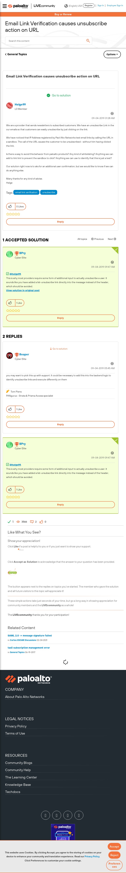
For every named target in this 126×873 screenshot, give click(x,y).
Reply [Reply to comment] (60, 318)
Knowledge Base (18, 785)
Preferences (114, 865)
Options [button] (111, 54)
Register (89, 5)
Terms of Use (15, 733)
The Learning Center (21, 777)
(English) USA (73, 6)
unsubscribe (48, 192)
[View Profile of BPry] (22, 253)
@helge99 (15, 274)
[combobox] (48, 41)
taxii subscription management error (29, 647)
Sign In (101, 5)
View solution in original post (23, 290)
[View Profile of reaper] (24, 354)
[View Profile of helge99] (20, 104)
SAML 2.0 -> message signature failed (30, 635)
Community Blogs (18, 763)
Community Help (18, 770)
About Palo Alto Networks (24, 697)
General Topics (17, 54)
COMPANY (14, 689)
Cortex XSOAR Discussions (23, 640)
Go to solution (61, 95)
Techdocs (12, 792)
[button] (114, 846)
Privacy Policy (92, 856)
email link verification (26, 192)
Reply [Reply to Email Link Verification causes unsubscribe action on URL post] (60, 221)
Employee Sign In (115, 5)
